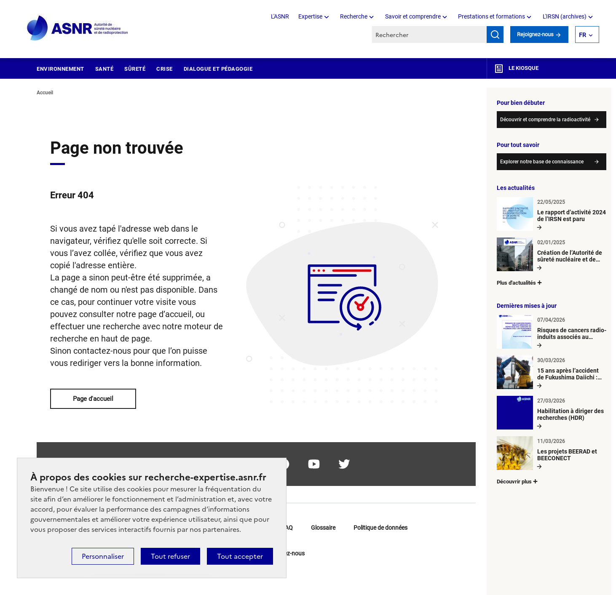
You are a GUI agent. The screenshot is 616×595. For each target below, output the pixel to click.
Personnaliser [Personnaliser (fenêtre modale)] (103, 556)
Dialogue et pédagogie (218, 69)
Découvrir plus (518, 481)
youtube (314, 464)
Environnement (60, 69)
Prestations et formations (495, 16)
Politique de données (380, 527)
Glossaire (323, 527)
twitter (344, 464)
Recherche (357, 16)
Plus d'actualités (520, 282)
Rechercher (495, 34)
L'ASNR (280, 16)
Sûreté (134, 69)
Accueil (45, 93)
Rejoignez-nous (539, 34)
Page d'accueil (93, 399)
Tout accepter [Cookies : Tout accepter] (240, 556)
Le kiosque (516, 68)
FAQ (287, 527)
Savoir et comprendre (417, 16)
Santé (104, 69)
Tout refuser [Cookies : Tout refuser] (170, 556)
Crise (164, 69)
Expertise (314, 16)
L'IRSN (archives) (569, 16)
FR (586, 34)
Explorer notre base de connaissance (542, 162)
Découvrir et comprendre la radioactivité (545, 120)
